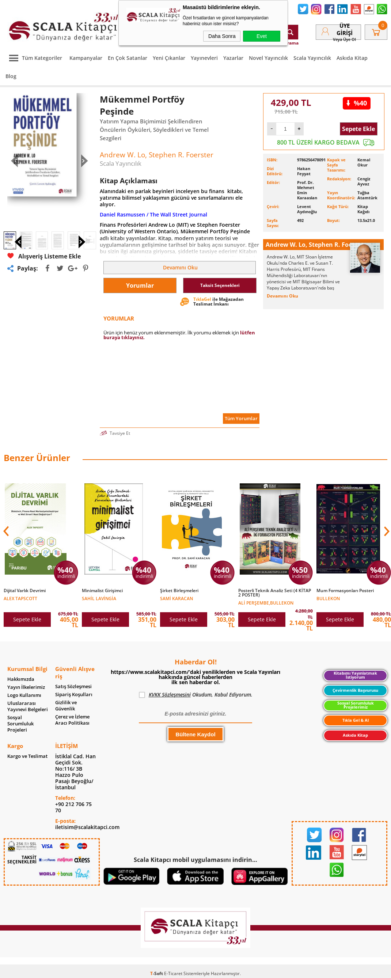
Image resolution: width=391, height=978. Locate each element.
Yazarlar (233, 57)
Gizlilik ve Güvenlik (66, 705)
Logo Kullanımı (24, 695)
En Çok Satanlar (127, 57)
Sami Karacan (176, 598)
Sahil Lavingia (99, 598)
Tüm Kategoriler (33, 57)
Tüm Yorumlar (241, 418)
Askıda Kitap (352, 57)
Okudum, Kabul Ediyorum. (196, 694)
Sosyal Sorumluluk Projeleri (20, 723)
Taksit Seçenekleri (220, 285)
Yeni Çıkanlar (169, 57)
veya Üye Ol (344, 39)
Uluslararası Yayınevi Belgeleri (27, 706)
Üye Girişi (345, 29)
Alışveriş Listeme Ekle (44, 274)
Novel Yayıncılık (268, 57)
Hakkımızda (20, 679)
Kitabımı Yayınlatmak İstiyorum (355, 675)
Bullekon (328, 598)
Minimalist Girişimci (102, 590)
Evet (262, 36)
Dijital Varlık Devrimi (25, 590)
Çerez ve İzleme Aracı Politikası (72, 720)
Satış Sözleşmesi (73, 686)
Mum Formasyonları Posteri (345, 590)
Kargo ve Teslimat (27, 756)
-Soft (157, 973)
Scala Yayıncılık (312, 57)
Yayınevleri (204, 57)
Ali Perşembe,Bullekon (265, 602)
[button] (386, 531)
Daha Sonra (222, 36)
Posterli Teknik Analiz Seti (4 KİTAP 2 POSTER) (274, 592)
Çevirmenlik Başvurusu (355, 690)
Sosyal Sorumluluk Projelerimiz (355, 705)
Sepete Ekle (358, 129)
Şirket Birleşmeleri (179, 590)
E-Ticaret (173, 973)
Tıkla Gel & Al (355, 720)
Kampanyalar (85, 57)
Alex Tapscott (20, 598)
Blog (10, 76)
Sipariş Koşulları (73, 694)
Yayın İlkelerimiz (26, 687)
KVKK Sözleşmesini (170, 694)
